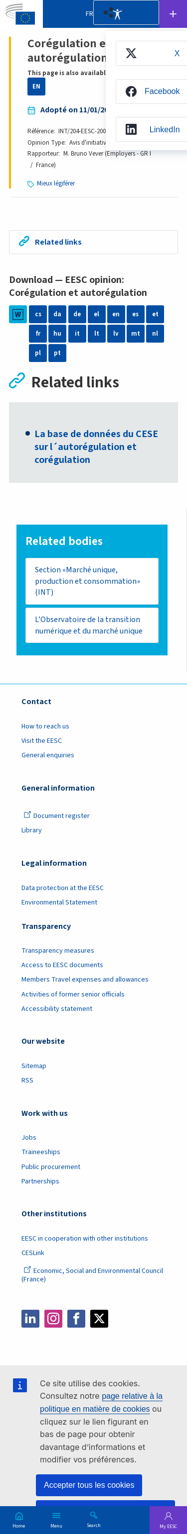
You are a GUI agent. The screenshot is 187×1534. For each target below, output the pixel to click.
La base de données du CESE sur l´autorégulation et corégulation (96, 447)
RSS (27, 1080)
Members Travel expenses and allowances (85, 980)
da (57, 314)
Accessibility (117, 14)
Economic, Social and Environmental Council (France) (92, 1275)
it (77, 333)
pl (38, 353)
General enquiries (47, 755)
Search (94, 1525)
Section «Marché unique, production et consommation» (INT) (87, 581)
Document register (56, 816)
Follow (173, 14)
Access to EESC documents (62, 965)
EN (36, 86)
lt (96, 333)
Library (31, 831)
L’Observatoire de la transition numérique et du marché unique (89, 625)
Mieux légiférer (56, 183)
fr (38, 333)
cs (38, 314)
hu (57, 333)
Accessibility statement (56, 1009)
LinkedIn (30, 1319)
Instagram (53, 1319)
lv (116, 333)
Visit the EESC (41, 741)
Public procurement (50, 1167)
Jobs (28, 1138)
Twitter (99, 1319)
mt (135, 333)
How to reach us (45, 726)
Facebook (76, 1319)
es (135, 314)
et (155, 314)
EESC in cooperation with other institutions (84, 1239)
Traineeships (40, 1153)
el (96, 314)
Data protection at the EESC (62, 888)
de (77, 314)
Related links (58, 242)
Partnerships (40, 1181)
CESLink (32, 1253)
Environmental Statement (59, 902)
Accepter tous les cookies (89, 1485)
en (116, 314)
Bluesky (122, 1319)
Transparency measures (57, 951)
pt (57, 353)
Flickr (145, 1319)
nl (155, 333)
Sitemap (33, 1066)
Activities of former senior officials (73, 994)
